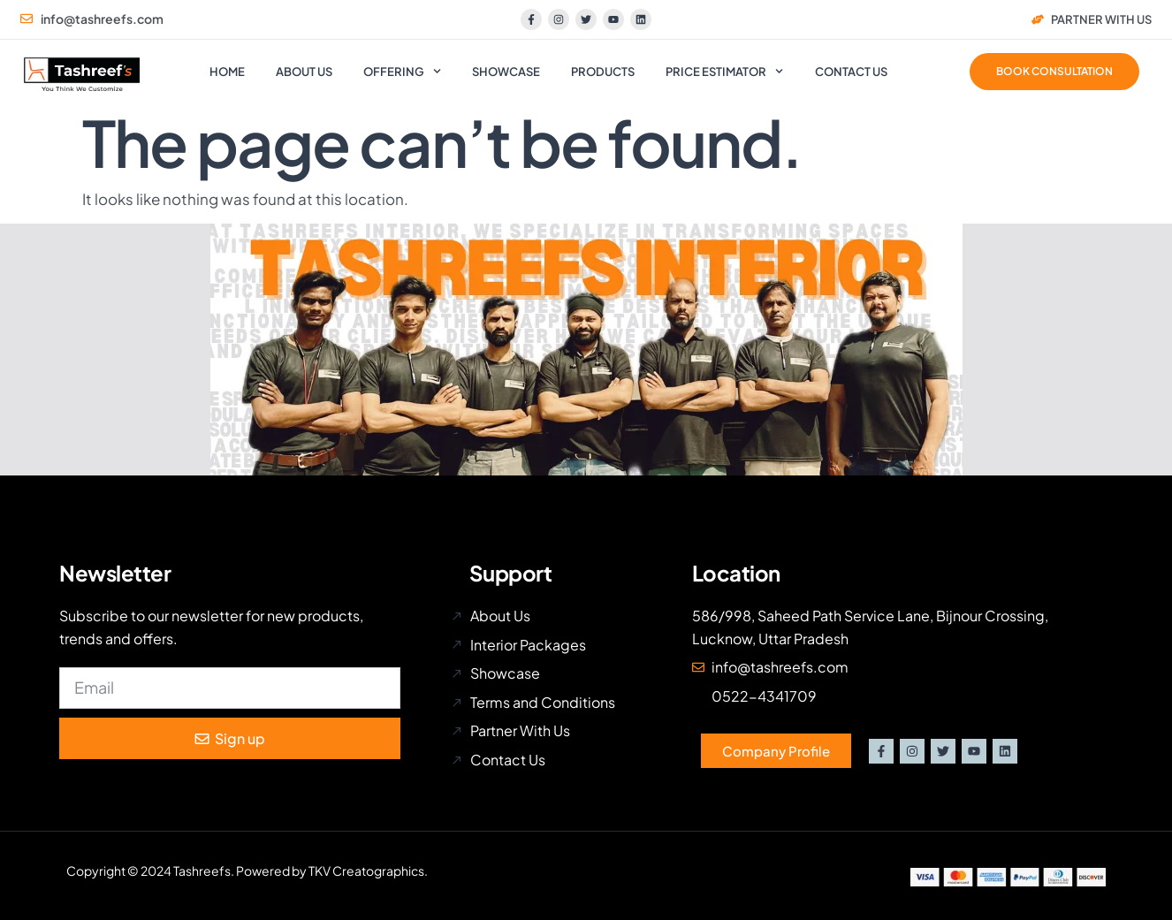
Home (227, 72)
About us (304, 72)
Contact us (851, 72)
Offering (402, 71)
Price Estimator (724, 71)
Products (603, 72)
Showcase (506, 72)
